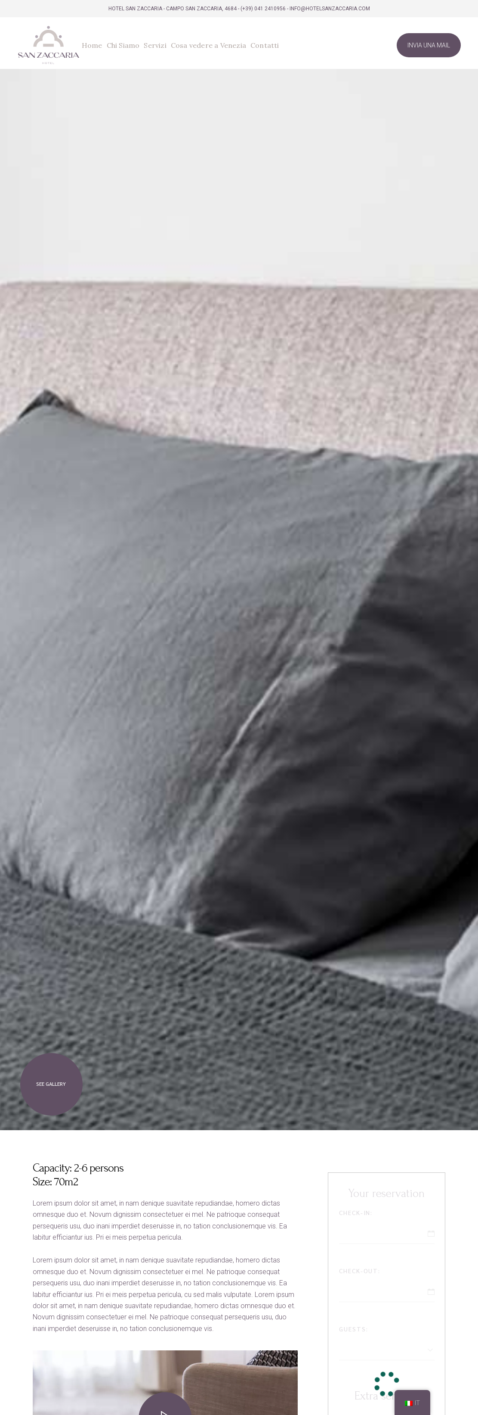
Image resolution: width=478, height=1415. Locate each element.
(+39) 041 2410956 (263, 9)
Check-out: (360, 1271)
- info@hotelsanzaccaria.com (328, 9)
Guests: (353, 1329)
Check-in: (356, 1212)
